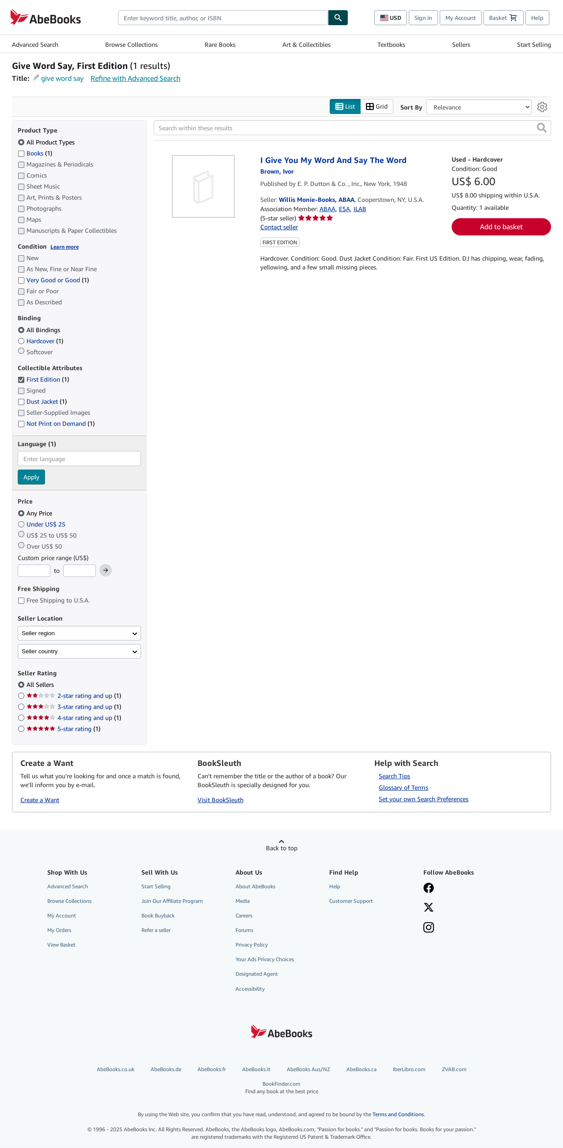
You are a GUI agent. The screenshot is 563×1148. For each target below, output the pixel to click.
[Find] (338, 17)
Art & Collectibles (306, 44)
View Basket (61, 945)
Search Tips (394, 776)
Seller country (40, 651)
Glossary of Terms (403, 787)
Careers (244, 915)
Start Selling (534, 44)
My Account (460, 17)
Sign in (423, 17)
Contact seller (279, 227)
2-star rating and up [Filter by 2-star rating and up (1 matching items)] (74, 696)
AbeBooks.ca (361, 1069)
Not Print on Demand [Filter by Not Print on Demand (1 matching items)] (56, 424)
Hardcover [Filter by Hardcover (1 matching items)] (40, 341)
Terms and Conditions (398, 1114)
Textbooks (391, 44)
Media (243, 901)
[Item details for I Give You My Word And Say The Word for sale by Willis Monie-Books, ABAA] (203, 186)
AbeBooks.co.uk (115, 1069)
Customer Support (351, 901)
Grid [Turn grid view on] (377, 106)
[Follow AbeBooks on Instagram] (464, 928)
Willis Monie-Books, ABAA (316, 200)
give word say (62, 78)
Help (537, 17)
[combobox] (223, 17)
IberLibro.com (409, 1069)
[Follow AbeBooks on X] (464, 908)
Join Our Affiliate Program (172, 901)
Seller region (38, 633)
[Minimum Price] (34, 571)
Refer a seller (156, 930)
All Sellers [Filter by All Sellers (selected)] (41, 685)
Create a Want (39, 800)
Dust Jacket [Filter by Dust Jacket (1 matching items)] (42, 401)
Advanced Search (35, 44)
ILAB (360, 208)
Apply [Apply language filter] (31, 477)
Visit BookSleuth (220, 800)
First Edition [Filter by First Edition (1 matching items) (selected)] (43, 379)
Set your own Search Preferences (423, 799)
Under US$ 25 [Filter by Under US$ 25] (42, 524)
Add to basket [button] (501, 227)
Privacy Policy (252, 945)
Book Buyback (158, 915)
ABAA (327, 208)
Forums (244, 930)
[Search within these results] (352, 128)
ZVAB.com (454, 1069)
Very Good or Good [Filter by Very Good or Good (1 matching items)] (53, 280)
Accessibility (250, 988)
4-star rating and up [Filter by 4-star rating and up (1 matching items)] (74, 718)
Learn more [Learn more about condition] (64, 246)
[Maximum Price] (79, 571)
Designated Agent (257, 974)
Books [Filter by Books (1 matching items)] (35, 153)
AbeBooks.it (256, 1069)
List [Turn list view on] (345, 106)
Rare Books (220, 44)
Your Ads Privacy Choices (265, 959)
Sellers (461, 44)
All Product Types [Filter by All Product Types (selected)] (47, 142)
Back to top (281, 848)
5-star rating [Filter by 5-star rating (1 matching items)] (63, 729)
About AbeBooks (255, 886)
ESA (344, 208)
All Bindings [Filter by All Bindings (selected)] (40, 329)
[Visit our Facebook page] (464, 888)
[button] (542, 128)
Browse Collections (131, 44)
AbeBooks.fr (212, 1069)
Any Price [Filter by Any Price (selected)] (36, 513)
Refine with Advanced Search (135, 78)
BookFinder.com (281, 1087)
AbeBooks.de (166, 1069)
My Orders (59, 930)
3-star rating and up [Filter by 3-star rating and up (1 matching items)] (74, 707)
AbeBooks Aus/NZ (308, 1069)
